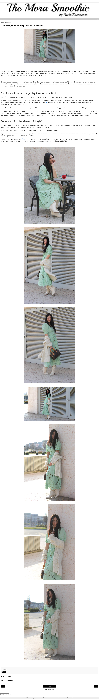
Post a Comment (7, 680)
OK (72, 698)
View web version (49, 689)
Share (3, 671)
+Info (68, 698)
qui (47, 103)
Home (49, 686)
